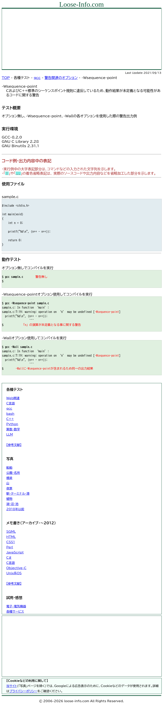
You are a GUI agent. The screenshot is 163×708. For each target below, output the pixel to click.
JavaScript (15, 552)
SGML (11, 531)
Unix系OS (13, 573)
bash (10, 413)
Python (12, 424)
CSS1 (10, 542)
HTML (11, 536)
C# (9, 557)
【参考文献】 (13, 444)
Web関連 (13, 398)
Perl (9, 547)
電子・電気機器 (16, 606)
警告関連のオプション (60, 77)
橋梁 (9, 478)
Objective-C (16, 568)
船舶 (9, 467)
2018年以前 (15, 509)
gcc (37, 77)
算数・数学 (13, 429)
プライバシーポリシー (23, 691)
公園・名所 (13, 472)
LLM (9, 434)
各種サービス (15, 611)
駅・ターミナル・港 (18, 493)
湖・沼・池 (12, 503)
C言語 (10, 403)
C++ (10, 418)
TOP (6, 77)
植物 (9, 498)
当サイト (11, 685)
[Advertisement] (81, 39)
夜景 (9, 488)
